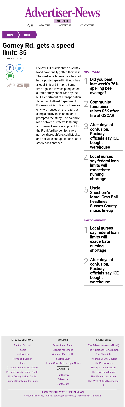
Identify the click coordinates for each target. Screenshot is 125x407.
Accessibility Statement (89, 395)
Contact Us (87, 25)
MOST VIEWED (92, 71)
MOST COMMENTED (95, 220)
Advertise (65, 25)
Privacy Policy (69, 395)
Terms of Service (52, 395)
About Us (44, 25)
